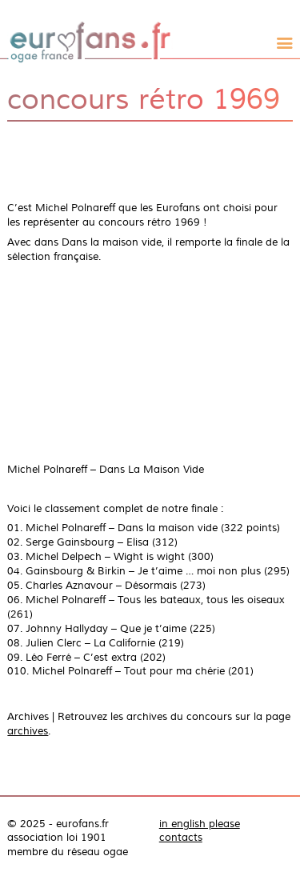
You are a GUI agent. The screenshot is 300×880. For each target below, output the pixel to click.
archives (27, 731)
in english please (199, 824)
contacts (180, 837)
